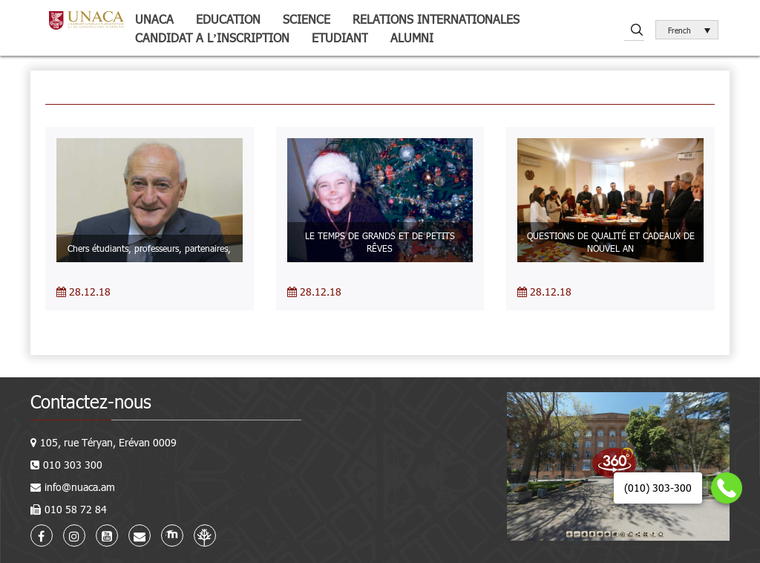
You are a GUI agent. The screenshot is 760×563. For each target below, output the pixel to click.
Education (228, 19)
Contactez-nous (90, 401)
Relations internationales (436, 19)
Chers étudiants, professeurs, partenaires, (149, 248)
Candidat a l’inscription (212, 37)
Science (306, 19)
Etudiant (340, 37)
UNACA (154, 19)
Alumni (411, 37)
